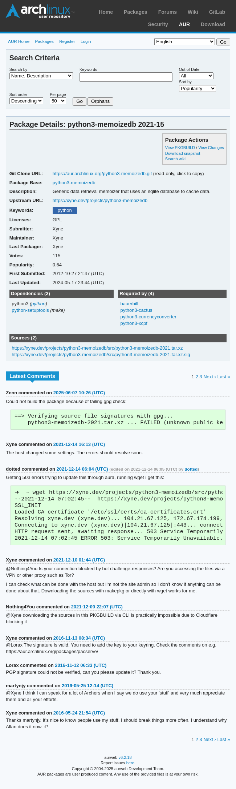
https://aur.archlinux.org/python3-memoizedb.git (102, 173)
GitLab (217, 12)
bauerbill (129, 303)
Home (106, 12)
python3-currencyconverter (148, 316)
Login (86, 41)
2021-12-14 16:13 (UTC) (79, 445)
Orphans (100, 101)
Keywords (88, 69)
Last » (223, 376)
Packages (135, 12)
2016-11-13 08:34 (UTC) (79, 645)
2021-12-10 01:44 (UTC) (79, 566)
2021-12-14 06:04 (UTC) (82, 470)
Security (158, 24)
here (130, 770)
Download (213, 24)
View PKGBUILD (180, 147)
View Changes (211, 147)
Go (79, 101)
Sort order (18, 94)
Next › (209, 376)
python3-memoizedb (74, 182)
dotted (191, 470)
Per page (58, 94)
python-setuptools (30, 310)
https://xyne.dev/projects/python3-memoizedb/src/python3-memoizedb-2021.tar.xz (97, 348)
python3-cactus (136, 310)
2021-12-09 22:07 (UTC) (97, 613)
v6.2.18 (125, 764)
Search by (18, 69)
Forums (167, 12)
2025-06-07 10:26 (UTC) (79, 392)
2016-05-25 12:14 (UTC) (87, 692)
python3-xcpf (133, 323)
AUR (184, 24)
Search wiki (175, 159)
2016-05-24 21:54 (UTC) (79, 719)
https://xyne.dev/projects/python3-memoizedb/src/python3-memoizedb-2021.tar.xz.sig (101, 354)
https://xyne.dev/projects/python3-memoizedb (100, 200)
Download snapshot (182, 153)
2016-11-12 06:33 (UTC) (80, 672)
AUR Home (18, 41)
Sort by (185, 82)
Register (67, 41)
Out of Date (189, 69)
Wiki (193, 12)
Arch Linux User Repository (39, 11)
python (65, 210)
